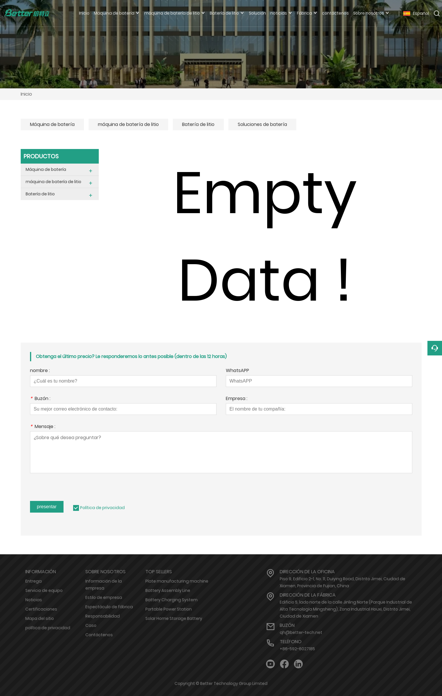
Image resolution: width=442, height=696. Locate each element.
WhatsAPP (237, 371)
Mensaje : (42, 427)
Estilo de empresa (103, 597)
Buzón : (40, 399)
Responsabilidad (102, 616)
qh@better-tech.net (301, 632)
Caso (90, 625)
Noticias (33, 600)
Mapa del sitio (39, 618)
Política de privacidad (102, 508)
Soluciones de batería (262, 124)
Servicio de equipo (44, 590)
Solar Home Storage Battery (173, 618)
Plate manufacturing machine (176, 581)
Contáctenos (99, 635)
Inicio (26, 94)
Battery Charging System (171, 600)
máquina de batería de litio (128, 124)
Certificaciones (41, 609)
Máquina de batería (52, 124)
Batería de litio (198, 124)
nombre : (40, 371)
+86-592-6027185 (297, 649)
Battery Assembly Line (167, 590)
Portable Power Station (168, 609)
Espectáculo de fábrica (109, 607)
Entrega (33, 581)
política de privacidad (47, 628)
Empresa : (236, 399)
